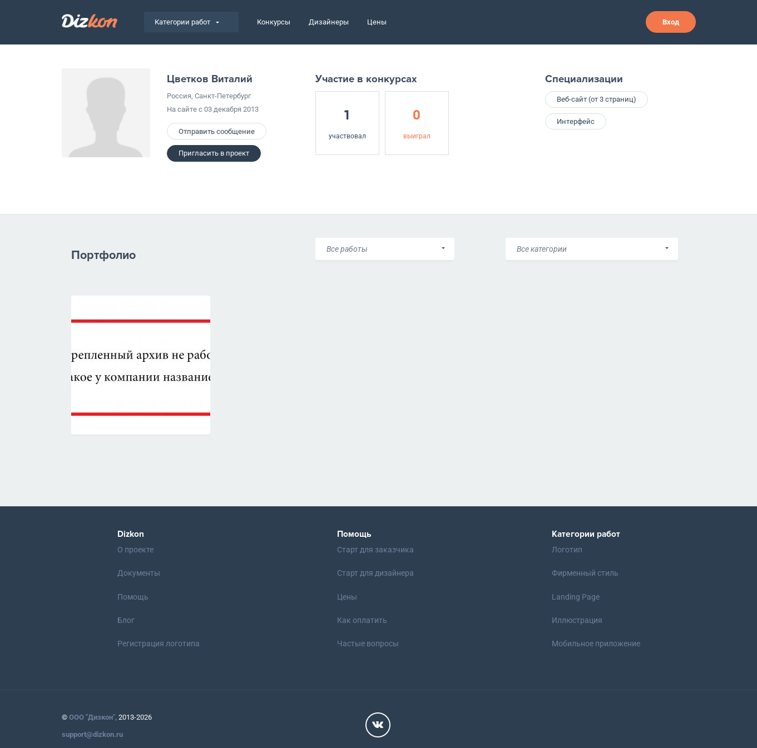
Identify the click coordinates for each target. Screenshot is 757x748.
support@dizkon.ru (92, 734)
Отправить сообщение (217, 131)
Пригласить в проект (214, 153)
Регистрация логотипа (158, 643)
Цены (377, 22)
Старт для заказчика (375, 549)
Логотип (567, 549)
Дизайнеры (329, 22)
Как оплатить (362, 620)
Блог (126, 620)
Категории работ (187, 22)
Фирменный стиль (585, 573)
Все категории (542, 249)
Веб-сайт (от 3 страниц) (596, 99)
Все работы (347, 249)
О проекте (135, 549)
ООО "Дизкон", (93, 717)
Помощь (133, 596)
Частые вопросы (368, 643)
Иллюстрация (577, 620)
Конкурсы (273, 22)
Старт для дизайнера (375, 573)
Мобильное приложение (596, 643)
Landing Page (576, 596)
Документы (138, 573)
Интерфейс (576, 121)
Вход (670, 22)
